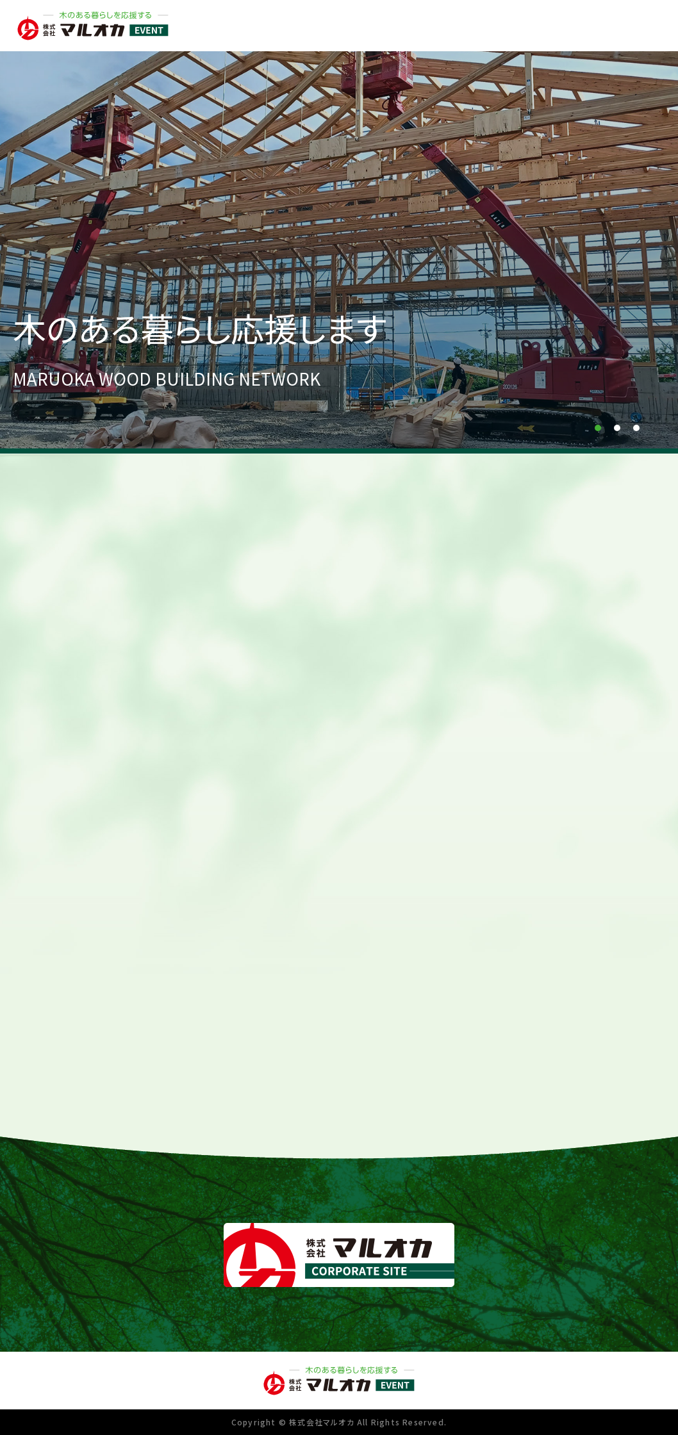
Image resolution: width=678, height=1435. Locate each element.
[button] (598, 428)
